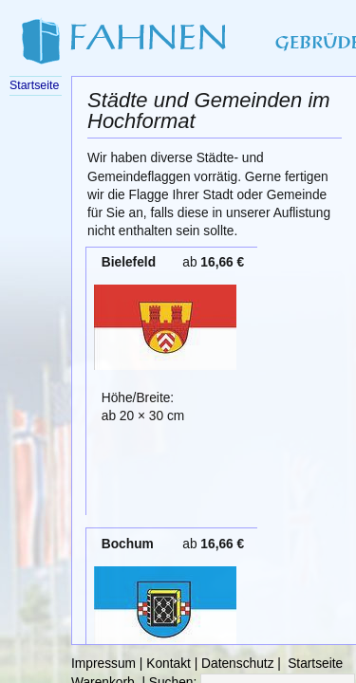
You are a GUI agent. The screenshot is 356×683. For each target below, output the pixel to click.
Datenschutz (237, 663)
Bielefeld (129, 262)
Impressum (103, 663)
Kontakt (168, 663)
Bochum (128, 544)
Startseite (315, 663)
